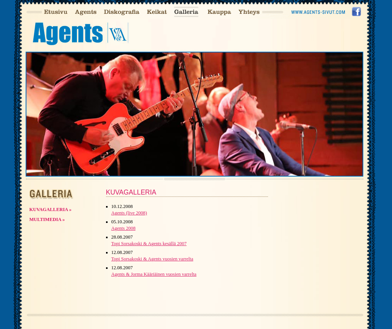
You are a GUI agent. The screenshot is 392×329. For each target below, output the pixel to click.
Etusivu (55, 12)
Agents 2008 (123, 228)
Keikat (157, 12)
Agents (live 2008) (129, 213)
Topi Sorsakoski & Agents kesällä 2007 (149, 243)
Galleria (186, 12)
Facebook (357, 12)
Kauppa (219, 12)
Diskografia (121, 12)
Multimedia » (47, 219)
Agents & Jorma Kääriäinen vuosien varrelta (154, 274)
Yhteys (249, 12)
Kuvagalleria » (50, 209)
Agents (86, 12)
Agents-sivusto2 (319, 12)
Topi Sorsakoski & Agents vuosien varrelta (152, 259)
